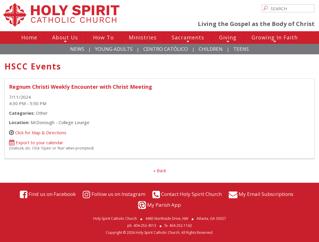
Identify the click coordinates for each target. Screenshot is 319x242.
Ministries (143, 37)
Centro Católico (165, 49)
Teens (241, 49)
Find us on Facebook (52, 193)
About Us (65, 39)
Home (29, 37)
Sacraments (188, 39)
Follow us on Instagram (118, 193)
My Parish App (164, 204)
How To (103, 37)
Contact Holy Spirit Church (191, 193)
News (77, 49)
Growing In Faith (274, 39)
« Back (159, 170)
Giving (228, 39)
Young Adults (114, 49)
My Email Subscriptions (266, 193)
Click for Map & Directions (40, 132)
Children (211, 49)
